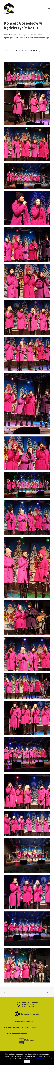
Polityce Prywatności (37, 1058)
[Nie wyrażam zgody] (51, 1058)
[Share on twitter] (19, 51)
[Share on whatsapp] (31, 51)
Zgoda (27, 1061)
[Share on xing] (36, 51)
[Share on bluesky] (34, 51)
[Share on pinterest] (25, 51)
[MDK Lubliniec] (27, 8)
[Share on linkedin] (28, 51)
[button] (49, 8)
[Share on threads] (22, 51)
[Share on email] (39, 51)
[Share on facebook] (16, 51)
